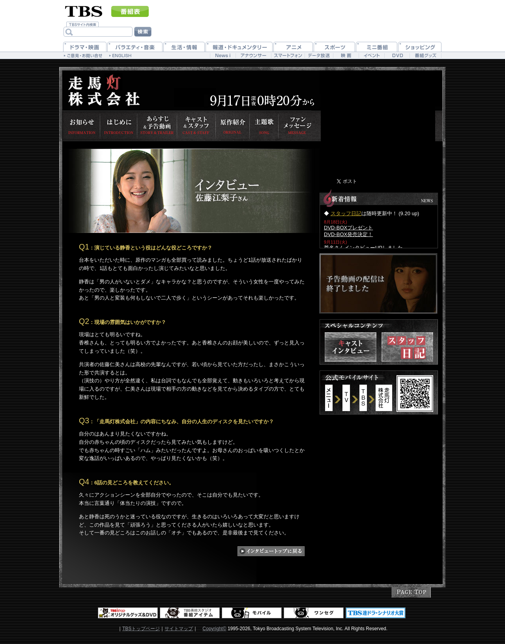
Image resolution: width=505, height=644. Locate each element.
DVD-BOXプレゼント (348, 228)
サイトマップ (179, 628)
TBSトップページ (141, 628)
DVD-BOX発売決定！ (348, 234)
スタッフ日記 (346, 213)
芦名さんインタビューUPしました (363, 248)
